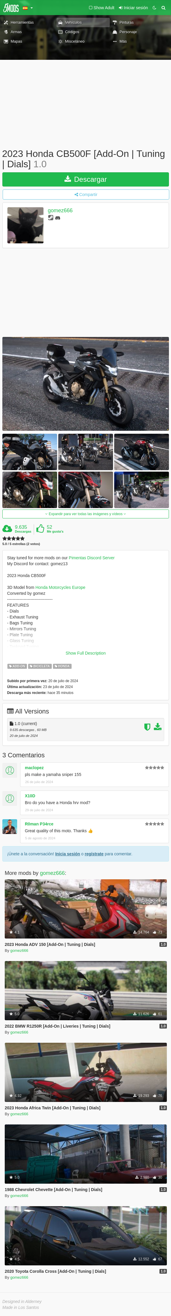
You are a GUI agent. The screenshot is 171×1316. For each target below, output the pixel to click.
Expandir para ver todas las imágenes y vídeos (85, 514)
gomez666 (60, 211)
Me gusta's (55, 531)
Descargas (23, 531)
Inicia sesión (67, 853)
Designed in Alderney (22, 1301)
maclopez (34, 767)
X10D (30, 795)
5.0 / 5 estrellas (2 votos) (21, 544)
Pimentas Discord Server (92, 557)
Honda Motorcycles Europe (61, 587)
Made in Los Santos (20, 1307)
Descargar (85, 179)
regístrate (94, 853)
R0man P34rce (39, 824)
